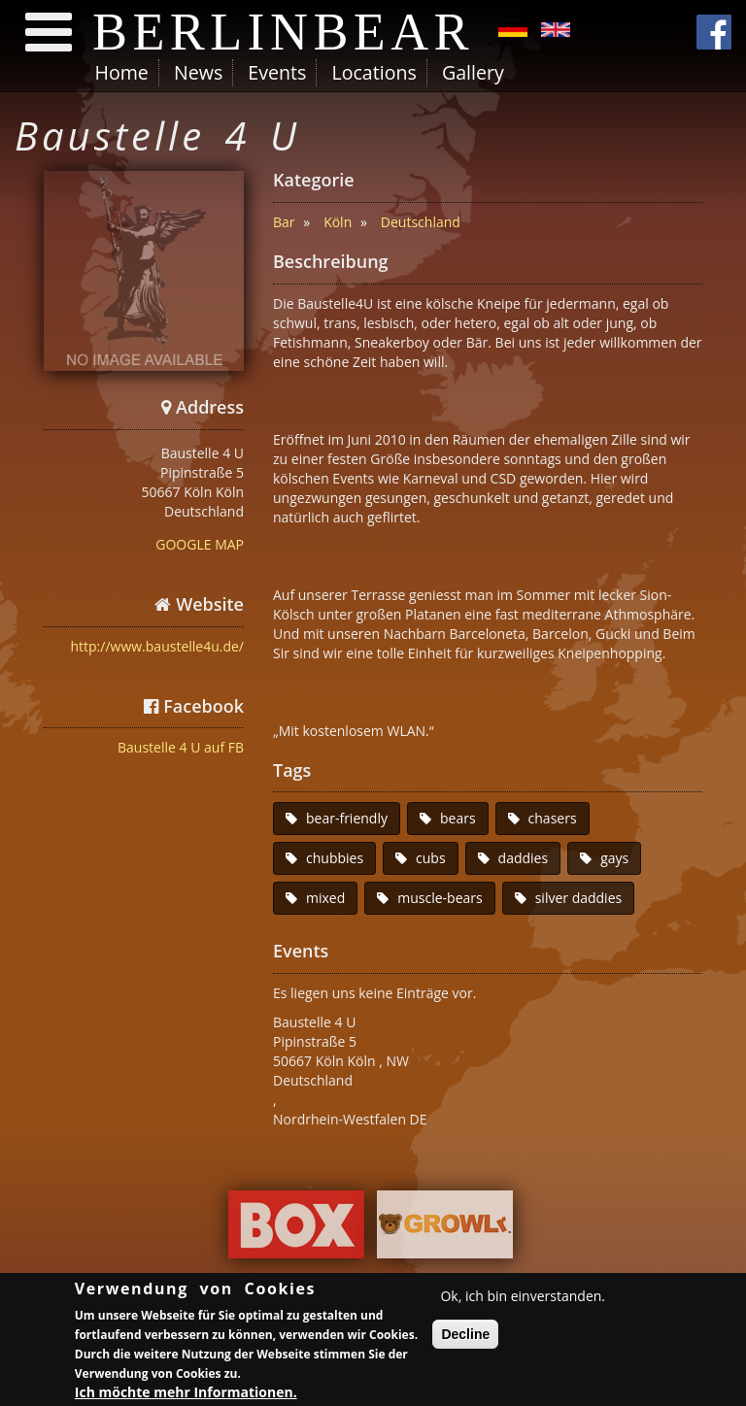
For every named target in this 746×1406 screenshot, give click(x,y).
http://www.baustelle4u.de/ (157, 646)
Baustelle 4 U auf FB (181, 747)
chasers (552, 818)
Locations (373, 72)
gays (614, 858)
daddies (523, 858)
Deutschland (420, 222)
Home (122, 72)
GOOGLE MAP (199, 544)
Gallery (473, 72)
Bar (284, 222)
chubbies (334, 858)
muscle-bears (439, 897)
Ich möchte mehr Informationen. (186, 1394)
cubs (431, 858)
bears (458, 818)
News (198, 72)
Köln (337, 222)
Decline (465, 1336)
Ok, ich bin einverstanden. (522, 1298)
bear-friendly (347, 818)
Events (277, 72)
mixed (325, 897)
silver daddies (579, 897)
